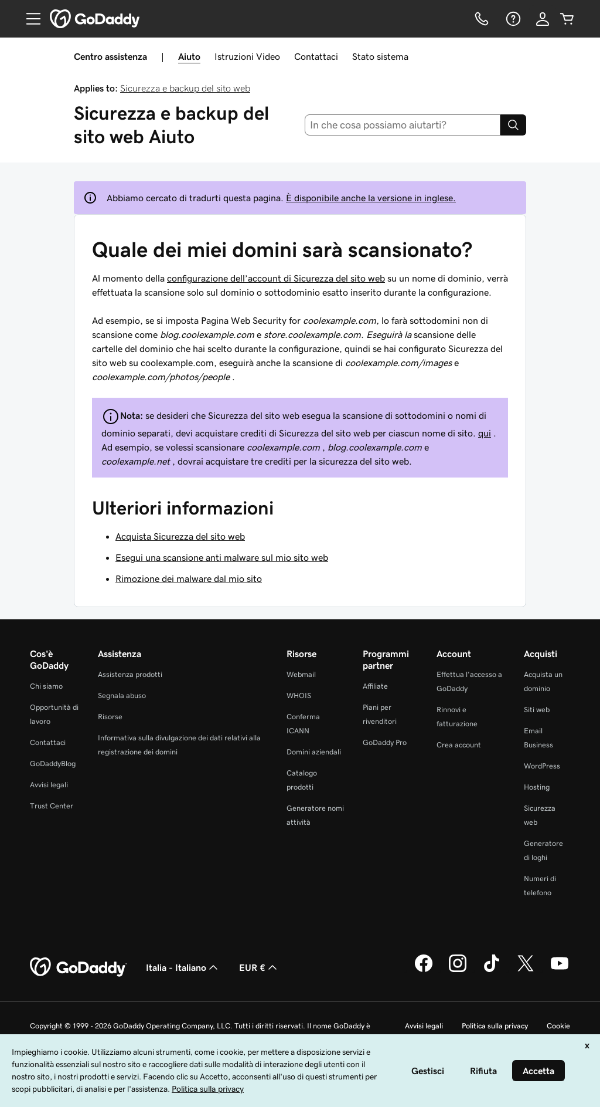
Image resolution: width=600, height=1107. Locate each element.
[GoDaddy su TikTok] (491, 970)
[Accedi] (542, 18)
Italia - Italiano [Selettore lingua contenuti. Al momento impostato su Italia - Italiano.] (183, 967)
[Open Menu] (28, 18)
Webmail (301, 674)
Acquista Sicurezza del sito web (180, 536)
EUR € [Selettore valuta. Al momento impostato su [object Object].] (259, 967)
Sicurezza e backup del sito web (185, 88)
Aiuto (189, 56)
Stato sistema (380, 56)
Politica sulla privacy (495, 1026)
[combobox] (403, 125)
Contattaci (316, 56)
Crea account (459, 745)
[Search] (513, 125)
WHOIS (299, 695)
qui (484, 433)
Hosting (537, 787)
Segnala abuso (122, 695)
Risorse (110, 716)
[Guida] (512, 18)
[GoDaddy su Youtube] (559, 970)
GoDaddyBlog (53, 763)
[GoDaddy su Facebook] (423, 970)
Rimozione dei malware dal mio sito (188, 578)
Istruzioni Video (247, 56)
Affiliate (375, 686)
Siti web (537, 709)
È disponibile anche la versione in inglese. (371, 197)
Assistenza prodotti (130, 674)
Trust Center (51, 806)
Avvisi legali (49, 784)
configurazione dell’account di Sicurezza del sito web (276, 278)
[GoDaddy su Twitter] (525, 970)
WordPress (542, 766)
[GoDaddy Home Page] (78, 967)
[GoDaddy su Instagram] (457, 970)
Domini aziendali (314, 752)
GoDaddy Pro (385, 742)
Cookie (558, 1026)
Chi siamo (46, 686)
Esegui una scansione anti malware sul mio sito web (221, 557)
